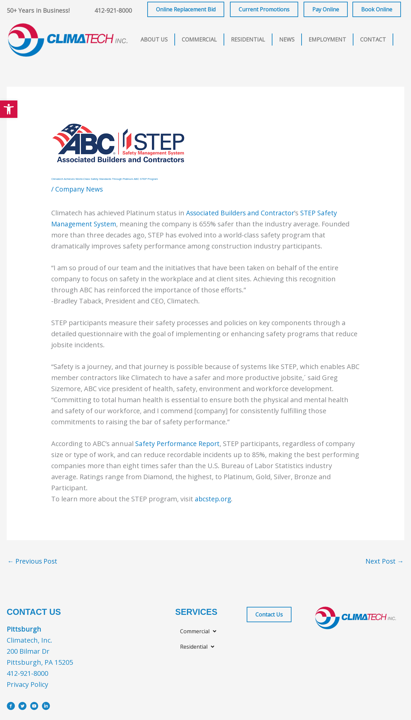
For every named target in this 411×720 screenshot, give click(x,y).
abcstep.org (214, 498)
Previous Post (33, 561)
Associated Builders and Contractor (242, 212)
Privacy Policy (27, 684)
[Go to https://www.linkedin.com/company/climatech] (46, 707)
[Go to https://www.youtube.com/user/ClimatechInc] (34, 707)
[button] (8, 109)
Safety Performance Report (178, 443)
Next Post (384, 561)
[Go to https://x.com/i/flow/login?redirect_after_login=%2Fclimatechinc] (22, 707)
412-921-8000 (113, 10)
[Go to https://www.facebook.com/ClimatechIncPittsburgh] (11, 707)
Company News (79, 189)
